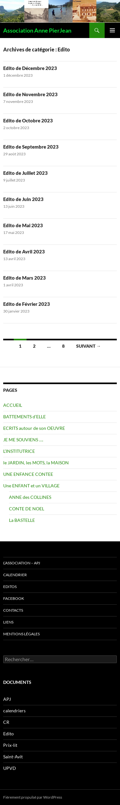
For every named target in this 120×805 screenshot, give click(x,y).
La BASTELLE (22, 520)
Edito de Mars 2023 (24, 278)
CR (6, 722)
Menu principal (112, 30)
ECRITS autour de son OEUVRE (34, 428)
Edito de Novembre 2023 (30, 94)
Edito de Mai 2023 (23, 225)
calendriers (14, 710)
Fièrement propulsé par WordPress (32, 797)
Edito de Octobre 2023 (28, 120)
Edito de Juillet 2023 (25, 173)
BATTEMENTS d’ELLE (24, 416)
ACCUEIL (12, 405)
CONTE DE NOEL (26, 508)
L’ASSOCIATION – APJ (21, 563)
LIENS (8, 622)
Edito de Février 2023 (26, 304)
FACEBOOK (13, 598)
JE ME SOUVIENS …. (23, 439)
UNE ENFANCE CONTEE (28, 474)
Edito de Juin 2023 (23, 199)
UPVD (9, 768)
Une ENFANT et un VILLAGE (31, 485)
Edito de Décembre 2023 (30, 68)
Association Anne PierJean (37, 30)
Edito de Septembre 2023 (31, 147)
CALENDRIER (15, 574)
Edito (8, 733)
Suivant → (88, 346)
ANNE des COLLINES (30, 497)
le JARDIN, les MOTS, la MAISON (36, 462)
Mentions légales (21, 633)
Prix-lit (10, 745)
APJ (7, 699)
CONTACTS (13, 610)
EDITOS (10, 586)
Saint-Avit (13, 756)
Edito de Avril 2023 (24, 251)
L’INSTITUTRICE (19, 451)
